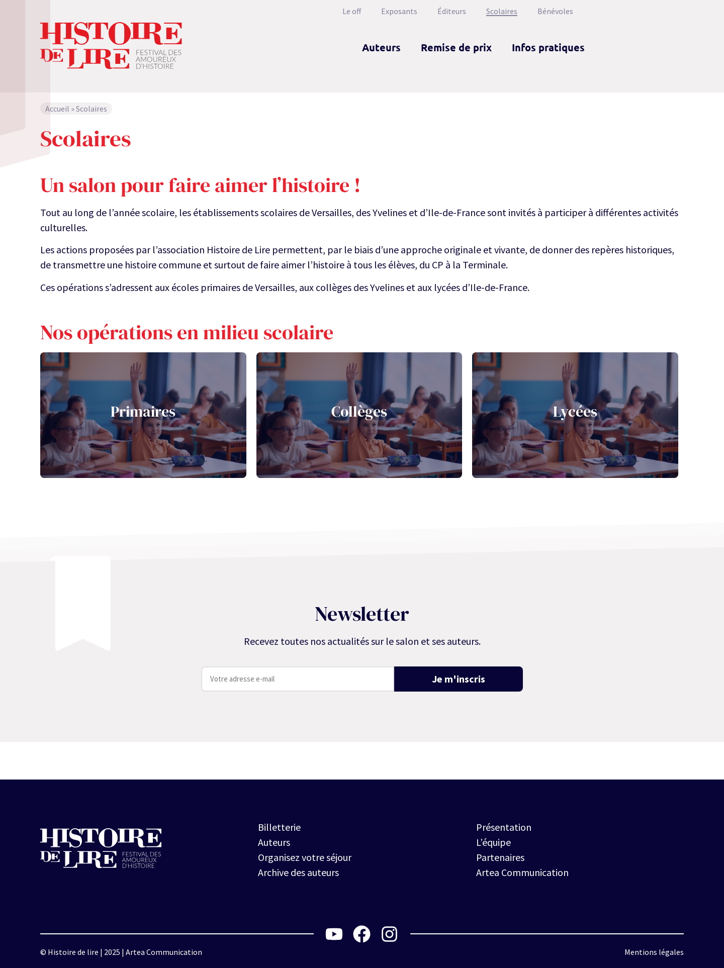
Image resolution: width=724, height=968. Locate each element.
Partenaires (500, 857)
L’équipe (493, 842)
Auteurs (381, 47)
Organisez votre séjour (304, 857)
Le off (351, 11)
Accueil (57, 109)
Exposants (399, 11)
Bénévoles (555, 11)
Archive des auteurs (298, 872)
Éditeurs (451, 11)
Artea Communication (522, 872)
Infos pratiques (548, 47)
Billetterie (279, 827)
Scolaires (501, 11)
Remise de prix (456, 47)
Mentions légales (654, 952)
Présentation (503, 827)
